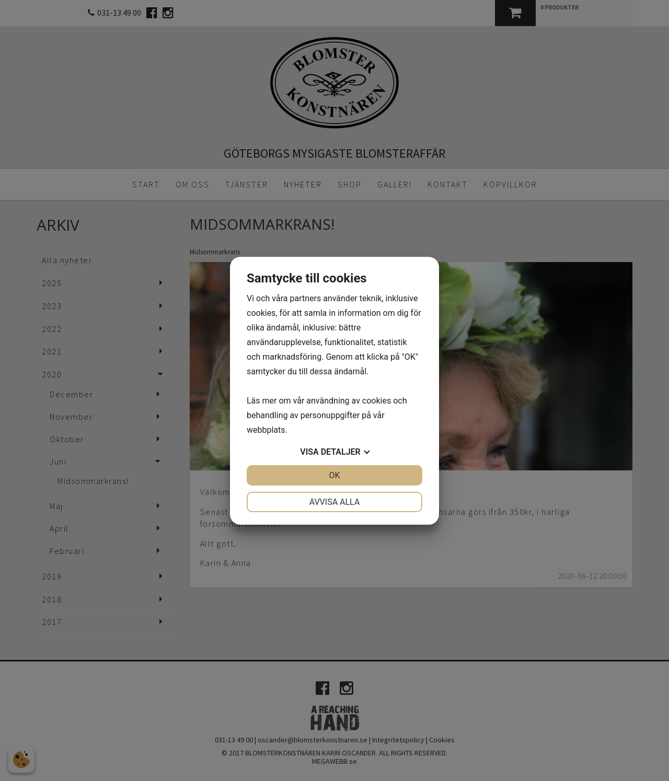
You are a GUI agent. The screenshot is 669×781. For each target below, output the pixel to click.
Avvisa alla (334, 502)
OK (334, 475)
